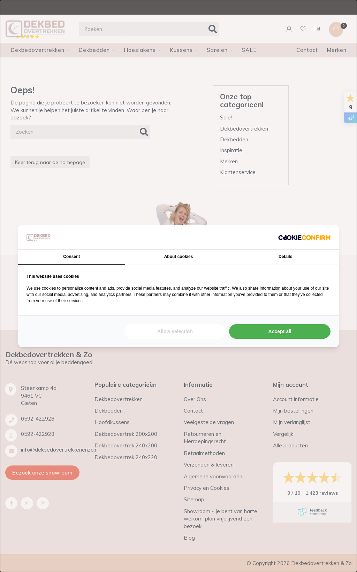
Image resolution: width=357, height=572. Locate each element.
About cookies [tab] (178, 256)
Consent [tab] (71, 256)
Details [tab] (285, 256)
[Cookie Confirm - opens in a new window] (304, 237)
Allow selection (175, 331)
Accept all (279, 331)
